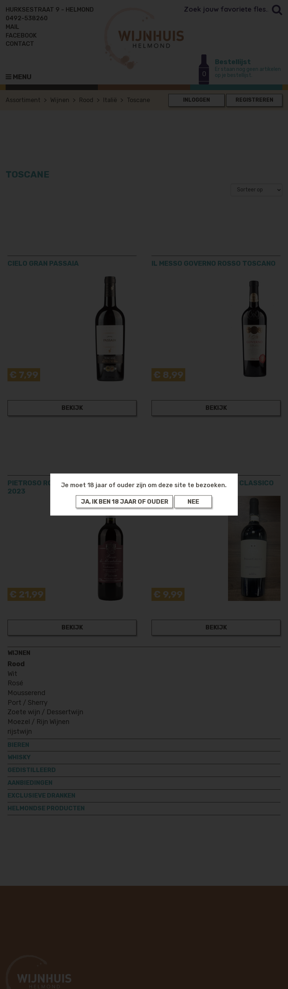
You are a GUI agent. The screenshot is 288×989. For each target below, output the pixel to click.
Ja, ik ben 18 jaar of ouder (124, 501)
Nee (193, 501)
